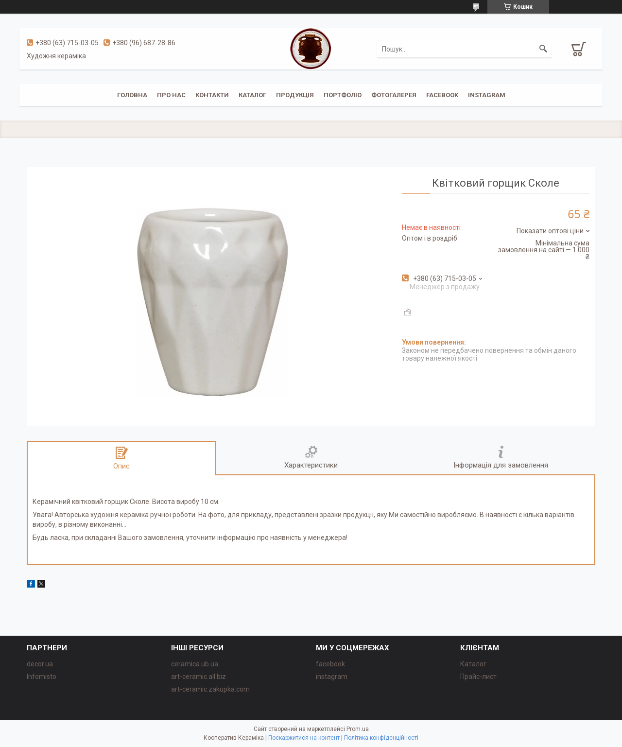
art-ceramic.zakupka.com (210, 689)
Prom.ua (357, 729)
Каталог (252, 95)
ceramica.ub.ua (194, 664)
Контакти (212, 95)
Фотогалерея (393, 95)
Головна (132, 95)
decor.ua (40, 664)
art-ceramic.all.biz (198, 676)
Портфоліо (343, 95)
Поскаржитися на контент (304, 737)
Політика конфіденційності (381, 737)
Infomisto (41, 676)
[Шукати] (543, 49)
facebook (442, 95)
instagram (486, 95)
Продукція (295, 95)
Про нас (171, 95)
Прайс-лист (478, 676)
